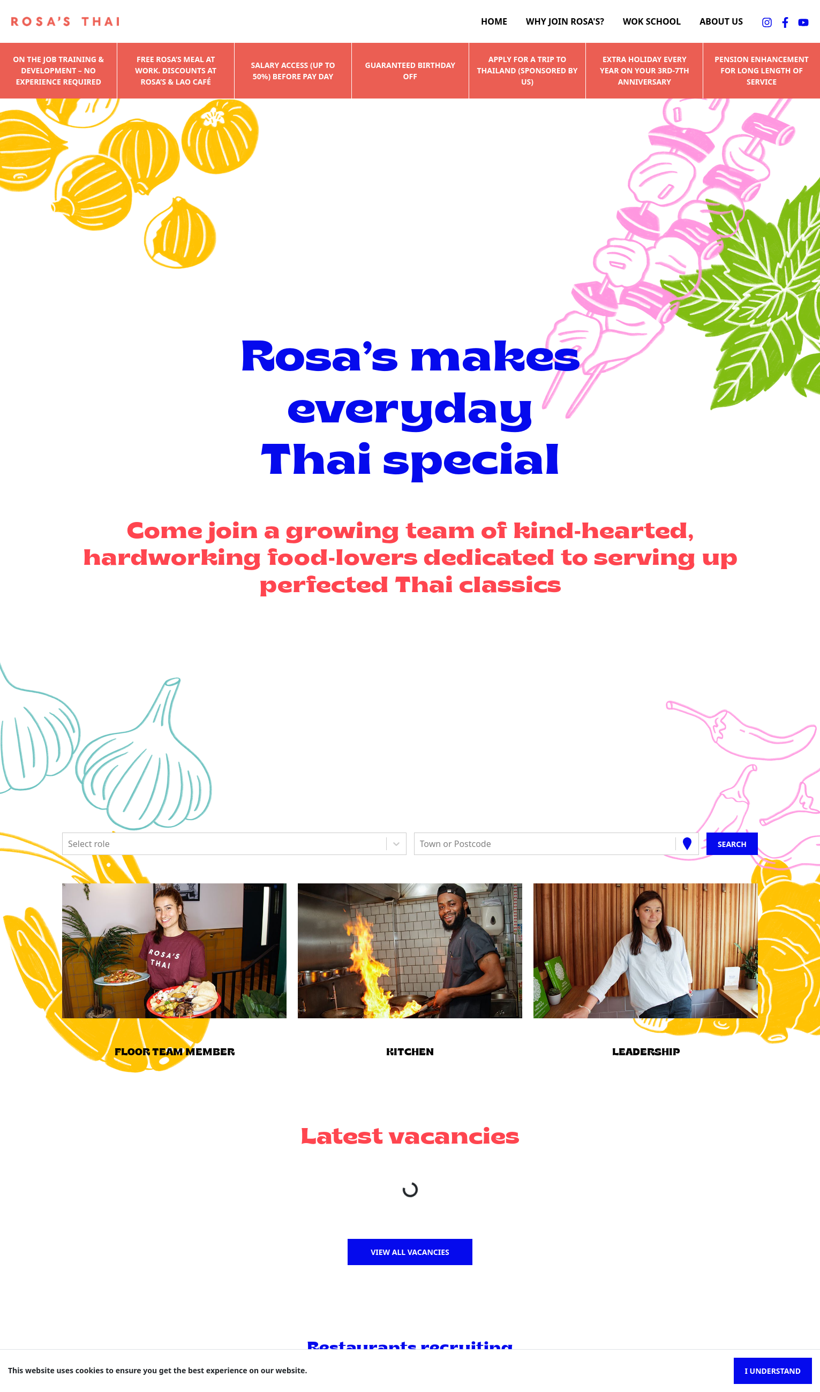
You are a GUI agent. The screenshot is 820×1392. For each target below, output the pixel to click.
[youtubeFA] (803, 21)
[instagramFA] (767, 21)
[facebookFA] (785, 21)
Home (494, 22)
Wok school (652, 22)
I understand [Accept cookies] (773, 1371)
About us (721, 22)
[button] (174, 951)
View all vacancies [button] (410, 1252)
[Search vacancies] (732, 844)
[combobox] (69, 843)
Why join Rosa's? (565, 22)
